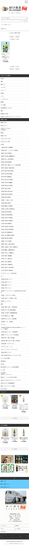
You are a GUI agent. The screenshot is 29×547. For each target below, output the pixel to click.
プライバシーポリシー (16, 536)
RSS (22, 536)
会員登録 (17, 525)
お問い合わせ (3, 531)
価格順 (15, 32)
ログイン (2, 528)
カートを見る (17, 528)
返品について (23, 535)
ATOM (25, 536)
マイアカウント (4, 525)
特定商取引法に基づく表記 (7, 536)
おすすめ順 (11, 32)
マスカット (9, 24)
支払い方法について (9, 535)
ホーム (2, 24)
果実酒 (6, 24)
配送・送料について (17, 535)
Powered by (14, 543)
